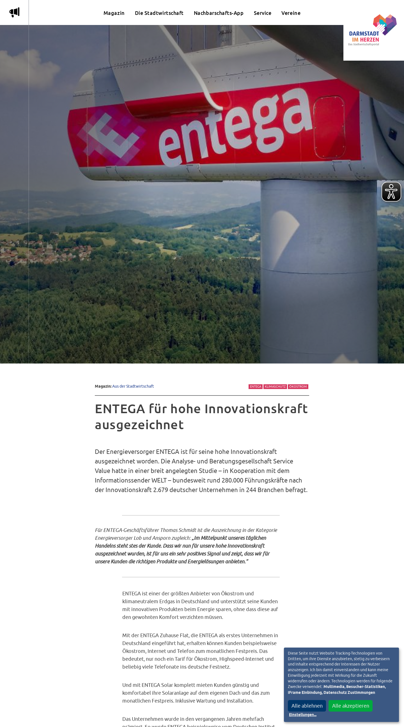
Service (263, 13)
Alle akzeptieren (350, 706)
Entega (255, 386)
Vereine (290, 13)
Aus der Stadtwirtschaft (133, 386)
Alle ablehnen (307, 706)
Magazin (114, 13)
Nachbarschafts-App (219, 13)
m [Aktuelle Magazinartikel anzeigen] (14, 12)
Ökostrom (298, 386)
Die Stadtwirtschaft (159, 13)
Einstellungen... (302, 715)
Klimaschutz (275, 386)
